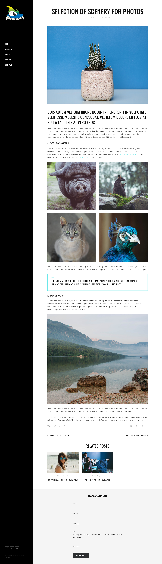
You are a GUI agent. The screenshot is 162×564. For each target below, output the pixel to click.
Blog (53, 426)
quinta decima (83, 157)
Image (62, 426)
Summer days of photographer (63, 479)
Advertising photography (97, 479)
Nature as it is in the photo (58, 435)
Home (7, 44)
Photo (75, 426)
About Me (9, 49)
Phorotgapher (68, 426)
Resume (8, 59)
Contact (8, 64)
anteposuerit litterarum (128, 154)
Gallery (8, 54)
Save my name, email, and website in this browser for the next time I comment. (97, 536)
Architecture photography (137, 435)
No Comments (106, 17)
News (86, 17)
